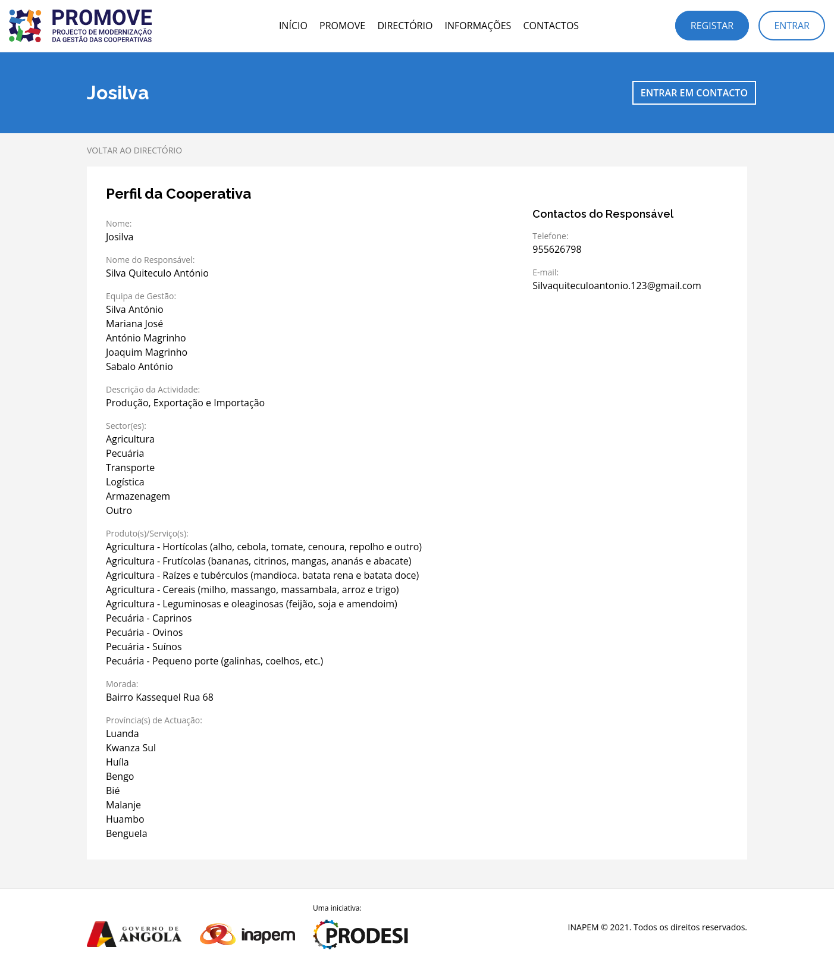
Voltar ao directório (134, 150)
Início (293, 25)
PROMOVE (342, 25)
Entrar (792, 25)
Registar (712, 25)
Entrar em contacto (694, 92)
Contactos (551, 25)
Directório (404, 25)
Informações (478, 25)
